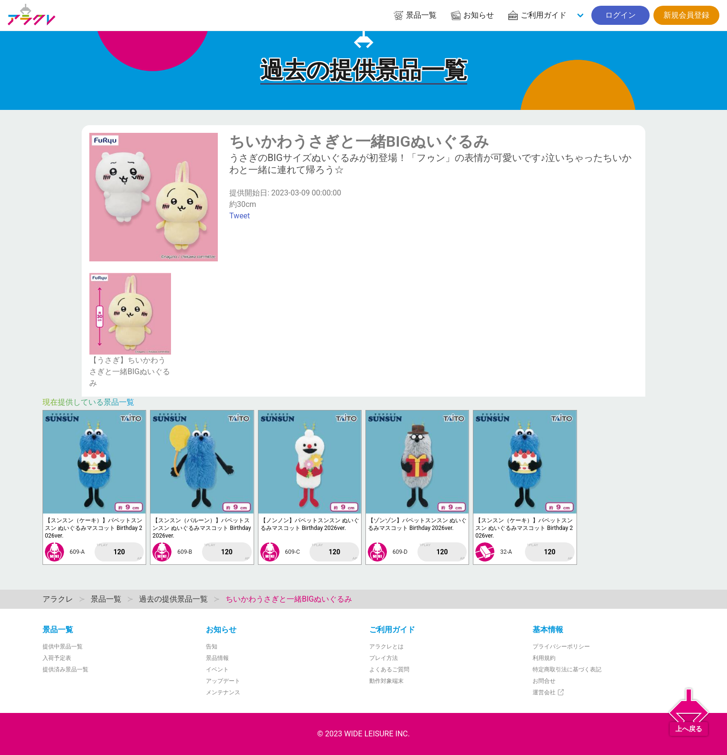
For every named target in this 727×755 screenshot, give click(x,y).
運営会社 (549, 692)
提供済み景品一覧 (65, 669)
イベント (217, 669)
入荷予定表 (57, 658)
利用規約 (544, 658)
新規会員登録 (686, 15)
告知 (211, 646)
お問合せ (544, 681)
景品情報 (217, 658)
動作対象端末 (386, 681)
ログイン (620, 15)
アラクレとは (386, 646)
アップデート (223, 681)
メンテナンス (223, 692)
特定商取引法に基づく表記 (567, 669)
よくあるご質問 (389, 669)
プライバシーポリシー (561, 646)
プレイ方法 (383, 658)
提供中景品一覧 (63, 646)
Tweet (239, 215)
